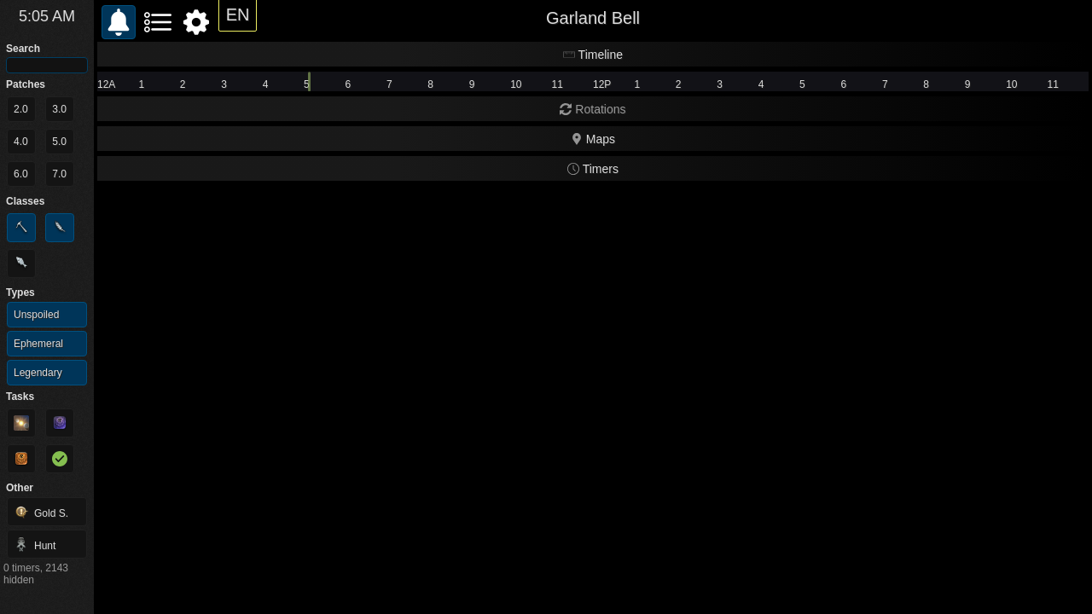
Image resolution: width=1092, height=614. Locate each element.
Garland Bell (593, 18)
